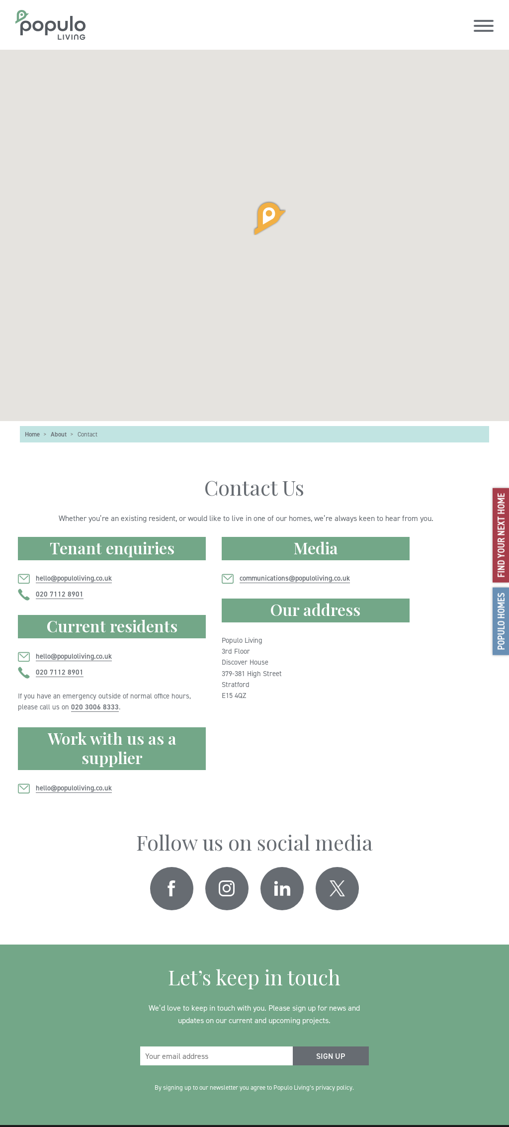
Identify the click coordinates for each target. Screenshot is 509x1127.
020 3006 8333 (95, 706)
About (59, 434)
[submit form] (331, 1055)
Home (32, 434)
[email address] (216, 1055)
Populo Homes (501, 621)
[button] (254, 217)
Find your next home (501, 535)
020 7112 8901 (60, 594)
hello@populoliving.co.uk (74, 578)
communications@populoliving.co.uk (295, 578)
